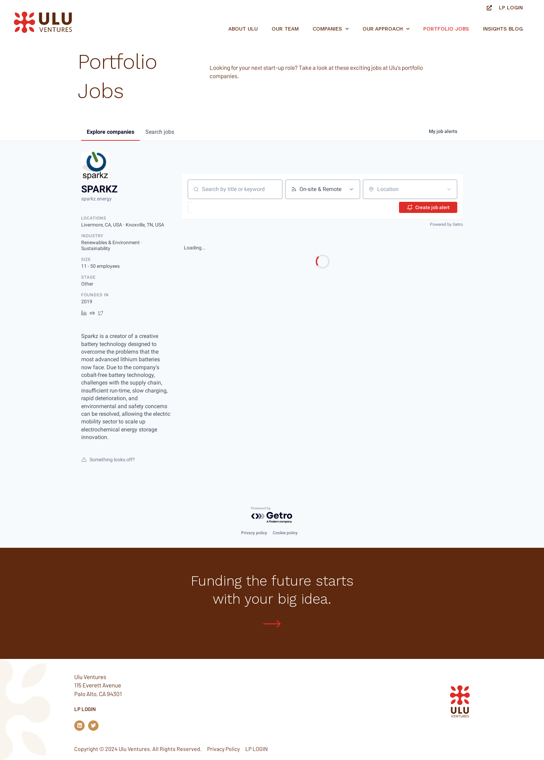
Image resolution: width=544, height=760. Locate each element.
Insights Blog (503, 29)
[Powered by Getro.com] (272, 515)
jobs (159, 132)
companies (110, 132)
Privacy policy (254, 532)
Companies (331, 29)
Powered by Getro (446, 224)
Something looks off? (108, 459)
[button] (211, 207)
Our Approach (386, 29)
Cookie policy (285, 532)
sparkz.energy (96, 198)
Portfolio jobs (446, 29)
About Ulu (243, 29)
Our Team (285, 29)
